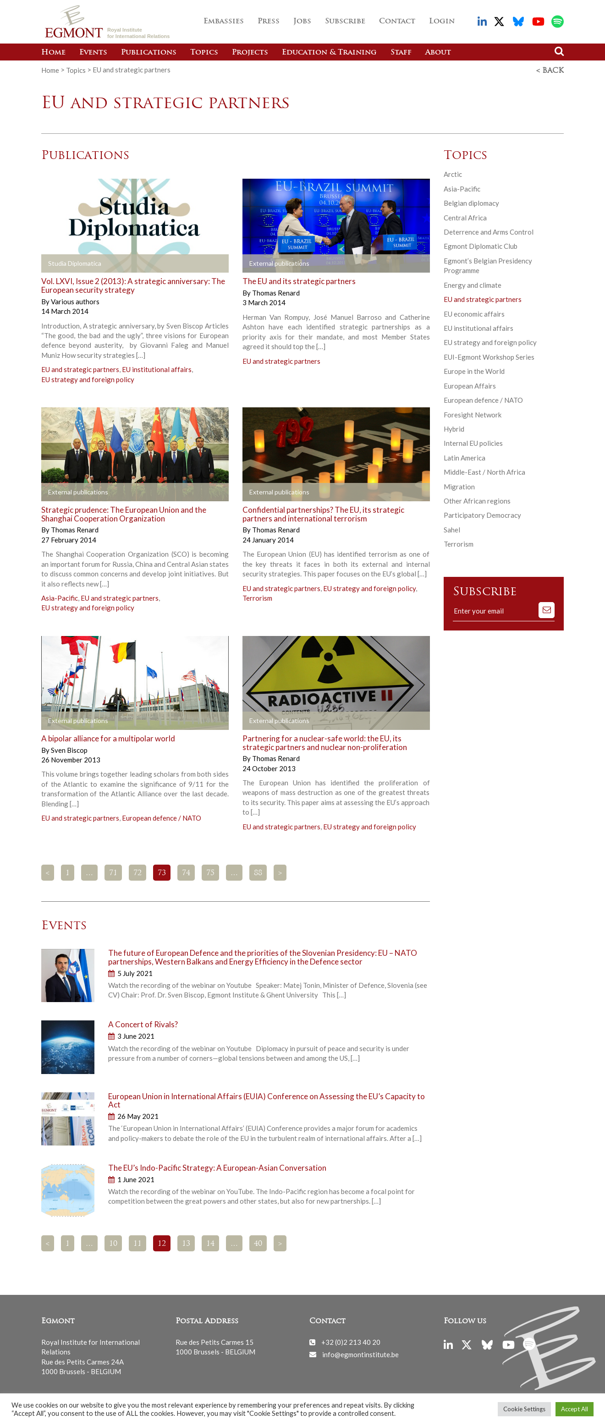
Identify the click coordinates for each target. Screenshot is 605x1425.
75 (210, 872)
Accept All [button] (574, 1409)
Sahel (452, 529)
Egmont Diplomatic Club (480, 245)
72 (137, 872)
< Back (550, 70)
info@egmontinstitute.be (360, 1353)
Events (93, 52)
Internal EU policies (473, 442)
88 (258, 872)
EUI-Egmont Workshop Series (489, 356)
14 (210, 1243)
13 (186, 1243)
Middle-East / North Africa (484, 471)
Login (442, 21)
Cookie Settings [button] (524, 1409)
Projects (250, 52)
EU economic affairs (474, 312)
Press (269, 21)
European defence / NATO (161, 817)
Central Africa (465, 216)
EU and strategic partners (80, 368)
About (438, 52)
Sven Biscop (69, 749)
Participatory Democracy (482, 514)
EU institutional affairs (157, 368)
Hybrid (454, 428)
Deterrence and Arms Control (489, 231)
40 (258, 1243)
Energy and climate (472, 284)
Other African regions (477, 500)
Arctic (453, 173)
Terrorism (257, 597)
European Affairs (470, 385)
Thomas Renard (276, 292)
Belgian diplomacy (471, 202)
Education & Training (329, 52)
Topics (204, 52)
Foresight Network (472, 413)
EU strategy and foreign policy (87, 378)
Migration (459, 486)
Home (53, 52)
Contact (397, 21)
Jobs (302, 21)
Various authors (75, 300)
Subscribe (345, 21)
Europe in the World (474, 370)
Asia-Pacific (59, 597)
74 (186, 872)
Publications (148, 52)
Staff (401, 52)
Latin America (464, 457)
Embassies (224, 21)
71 (113, 872)
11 (137, 1243)
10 (113, 1243)
